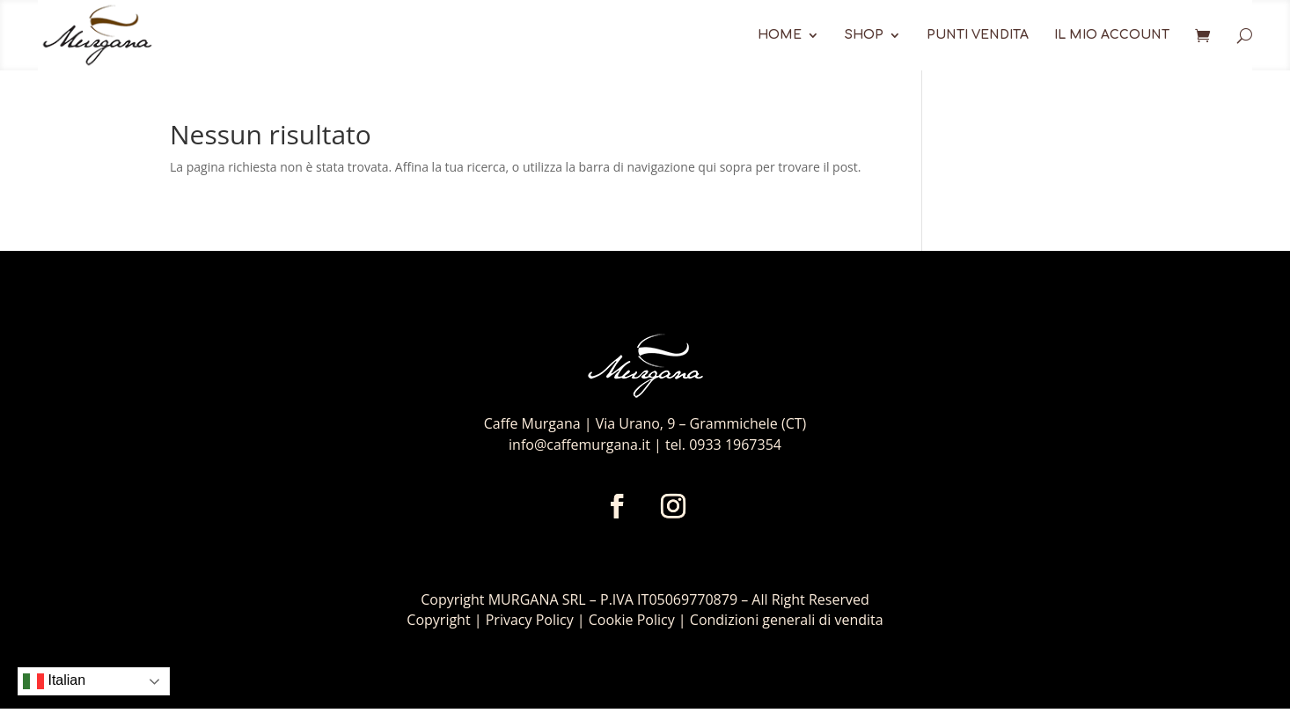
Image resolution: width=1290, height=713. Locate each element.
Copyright (438, 619)
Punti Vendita (978, 34)
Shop (864, 34)
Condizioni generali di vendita (786, 619)
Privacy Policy (531, 619)
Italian (54, 681)
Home (780, 34)
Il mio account (1111, 34)
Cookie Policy (632, 619)
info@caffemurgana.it (579, 444)
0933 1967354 (735, 444)
